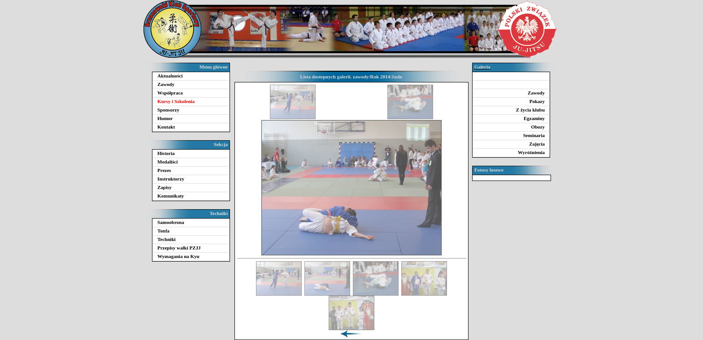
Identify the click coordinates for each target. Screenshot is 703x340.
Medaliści (167, 161)
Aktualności (169, 75)
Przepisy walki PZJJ (179, 247)
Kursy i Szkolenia (176, 101)
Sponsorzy (168, 109)
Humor (165, 118)
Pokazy (537, 101)
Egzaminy (534, 118)
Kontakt (166, 126)
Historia (166, 153)
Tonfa (163, 230)
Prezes (164, 170)
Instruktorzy (170, 178)
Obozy (538, 126)
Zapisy (164, 187)
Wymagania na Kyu (178, 256)
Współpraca (170, 92)
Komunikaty (170, 195)
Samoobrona (170, 222)
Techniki (166, 239)
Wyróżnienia (531, 152)
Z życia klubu (530, 109)
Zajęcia (537, 143)
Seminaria (534, 135)
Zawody (165, 84)
